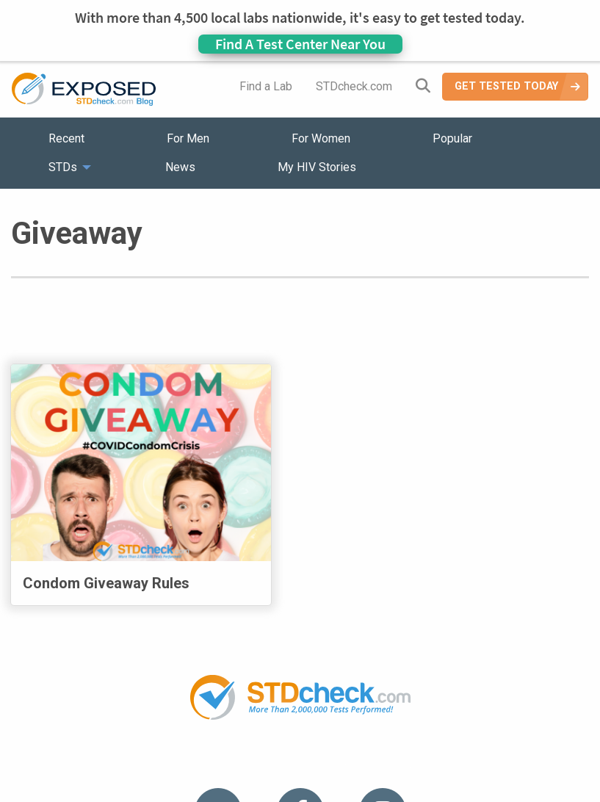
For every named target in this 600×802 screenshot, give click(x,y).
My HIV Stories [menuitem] (317, 167)
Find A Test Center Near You (300, 44)
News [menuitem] (180, 167)
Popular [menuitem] (452, 138)
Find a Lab (265, 86)
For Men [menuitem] (188, 138)
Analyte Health (526, 793)
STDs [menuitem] (62, 167)
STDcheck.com (354, 86)
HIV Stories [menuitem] (262, 705)
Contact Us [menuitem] (343, 705)
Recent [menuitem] (66, 138)
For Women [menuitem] (321, 138)
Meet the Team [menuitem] (499, 705)
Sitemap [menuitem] (415, 705)
